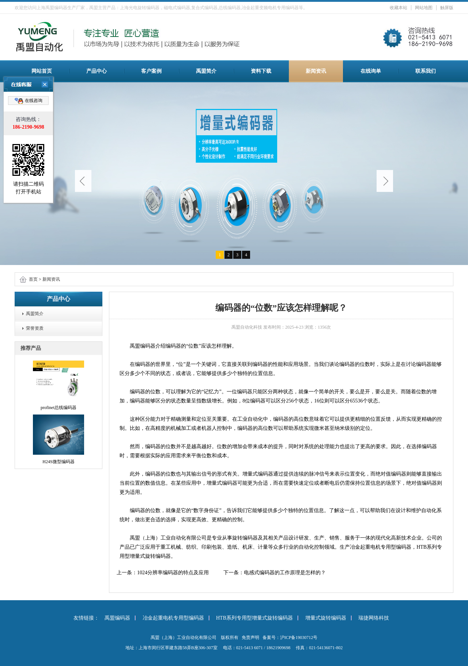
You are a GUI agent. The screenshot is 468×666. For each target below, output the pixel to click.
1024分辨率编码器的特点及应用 (173, 572)
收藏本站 (398, 7)
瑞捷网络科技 (373, 618)
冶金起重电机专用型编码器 (173, 618)
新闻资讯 (316, 71)
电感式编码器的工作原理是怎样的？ (285, 572)
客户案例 (151, 71)
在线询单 (371, 71)
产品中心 (96, 71)
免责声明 (250, 637)
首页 (33, 279)
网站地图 (424, 7)
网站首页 (41, 71)
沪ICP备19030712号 (299, 637)
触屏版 (446, 7)
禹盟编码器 (117, 618)
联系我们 (425, 71)
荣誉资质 (35, 328)
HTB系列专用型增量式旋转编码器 (254, 618)
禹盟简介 (206, 71)
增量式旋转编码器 (325, 618)
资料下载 (261, 71)
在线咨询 (28, 101)
